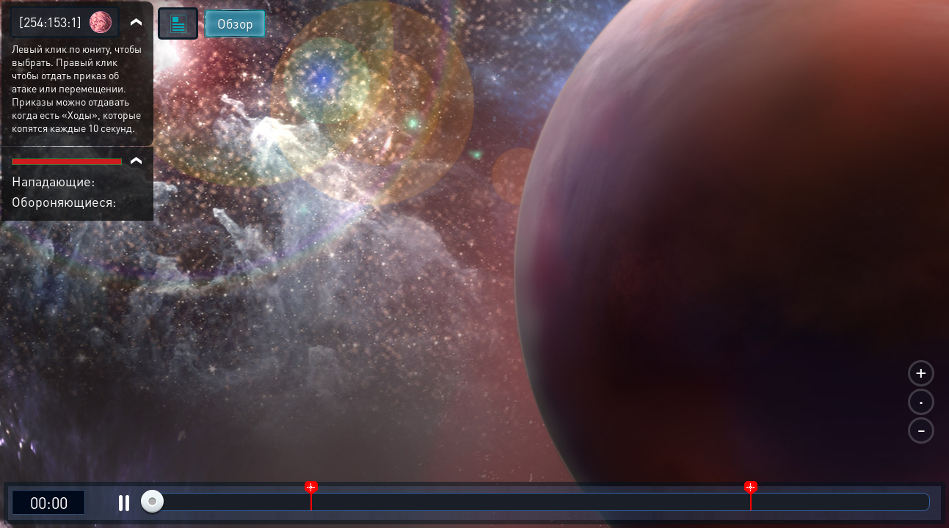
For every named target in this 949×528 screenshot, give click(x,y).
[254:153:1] (50, 21)
